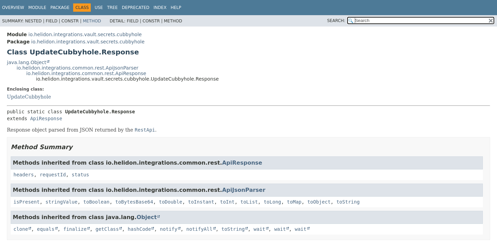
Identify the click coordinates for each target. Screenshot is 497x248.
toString (348, 202)
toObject (318, 202)
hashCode (139, 229)
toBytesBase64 (134, 202)
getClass (107, 229)
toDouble (170, 202)
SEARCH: (336, 20)
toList (249, 202)
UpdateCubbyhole (29, 97)
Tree (112, 7)
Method (92, 21)
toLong (272, 202)
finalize (74, 229)
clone (20, 229)
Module (37, 7)
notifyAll (199, 229)
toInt (227, 202)
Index (160, 7)
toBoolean (96, 202)
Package (59, 7)
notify (168, 229)
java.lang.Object (26, 62)
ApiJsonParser (243, 190)
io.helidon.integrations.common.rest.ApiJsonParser (77, 68)
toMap (294, 202)
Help (175, 7)
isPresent (26, 202)
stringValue (62, 202)
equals (46, 229)
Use (99, 7)
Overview (13, 7)
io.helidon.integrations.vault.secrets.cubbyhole (85, 34)
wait (259, 229)
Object (147, 217)
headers (23, 174)
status (80, 174)
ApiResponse (46, 118)
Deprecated (135, 7)
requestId (53, 174)
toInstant (201, 202)
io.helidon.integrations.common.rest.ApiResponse (86, 73)
